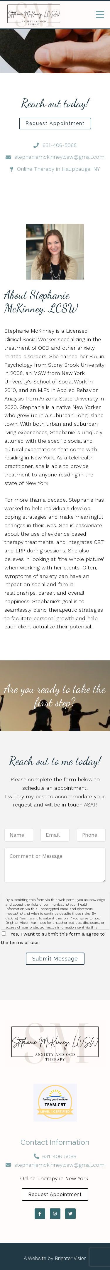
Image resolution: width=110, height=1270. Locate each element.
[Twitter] (70, 1213)
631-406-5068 (59, 1156)
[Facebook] (40, 1213)
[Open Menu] (100, 14)
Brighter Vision (71, 1258)
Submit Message (55, 959)
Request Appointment (55, 123)
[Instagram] (55, 1213)
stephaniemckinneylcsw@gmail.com (59, 1165)
